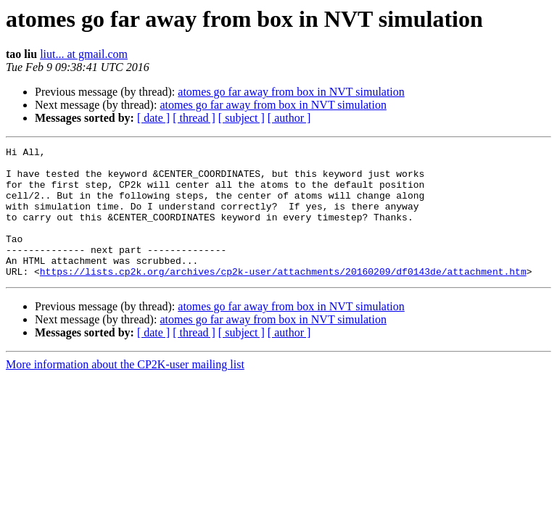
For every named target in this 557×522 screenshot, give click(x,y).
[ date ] (153, 118)
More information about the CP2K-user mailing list (125, 390)
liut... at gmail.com (84, 54)
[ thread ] (194, 118)
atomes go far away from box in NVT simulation (291, 92)
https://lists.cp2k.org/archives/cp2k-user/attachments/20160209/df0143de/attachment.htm (283, 297)
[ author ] (289, 118)
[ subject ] (241, 118)
